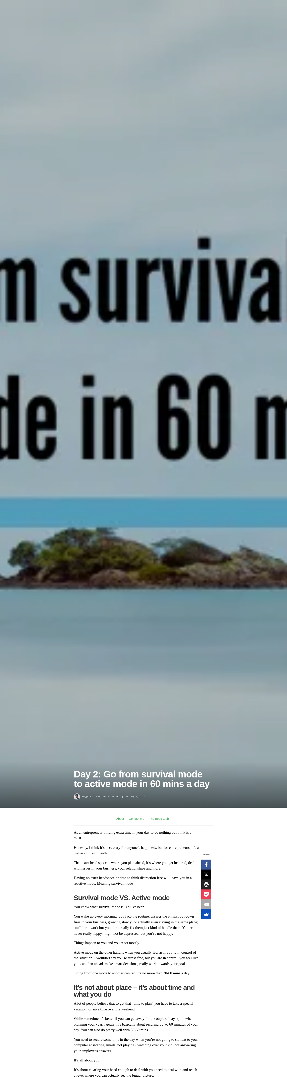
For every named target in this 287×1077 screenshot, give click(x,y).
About (120, 818)
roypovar (88, 796)
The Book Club (159, 818)
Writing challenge (109, 796)
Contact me (136, 818)
